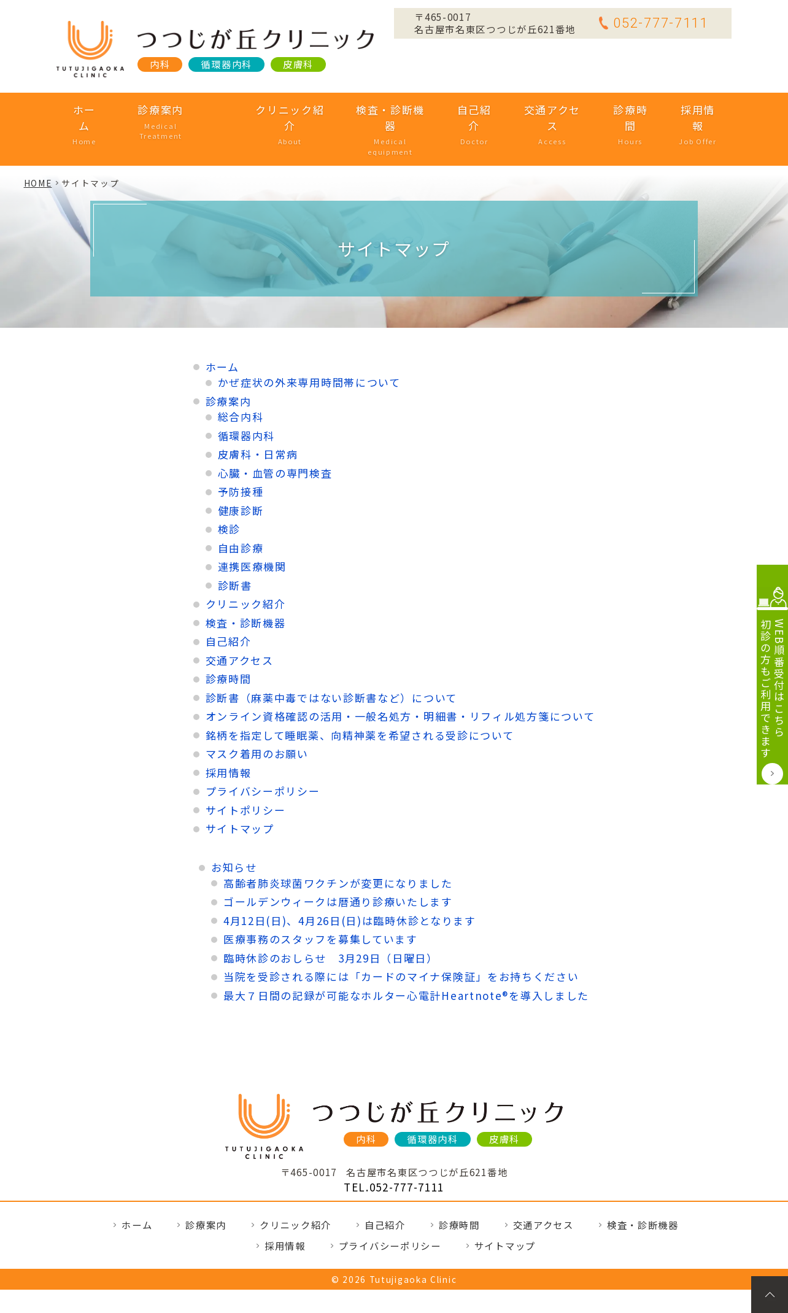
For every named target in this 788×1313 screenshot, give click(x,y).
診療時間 (613, 110)
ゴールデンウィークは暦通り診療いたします (338, 863)
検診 (229, 490)
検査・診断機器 (377, 110)
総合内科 (241, 378)
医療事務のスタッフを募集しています (320, 900)
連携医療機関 (252, 528)
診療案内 (178, 110)
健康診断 (241, 472)
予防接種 (241, 453)
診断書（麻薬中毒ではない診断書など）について (331, 659)
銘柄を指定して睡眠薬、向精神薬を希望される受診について (360, 697)
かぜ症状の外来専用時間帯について (309, 344)
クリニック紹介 (277, 110)
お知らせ (234, 829)
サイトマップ (240, 790)
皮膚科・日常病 (258, 416)
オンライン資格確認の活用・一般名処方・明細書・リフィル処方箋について (400, 678)
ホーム (103, 110)
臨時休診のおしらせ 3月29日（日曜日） (330, 919)
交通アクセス (537, 110)
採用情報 (679, 110)
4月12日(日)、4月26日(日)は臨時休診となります (349, 881)
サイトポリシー (246, 772)
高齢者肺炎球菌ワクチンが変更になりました (338, 844)
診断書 (235, 547)
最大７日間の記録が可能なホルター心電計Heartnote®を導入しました (406, 956)
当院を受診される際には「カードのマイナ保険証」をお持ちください (401, 938)
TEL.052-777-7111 (394, 1148)
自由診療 (241, 509)
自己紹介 (460, 110)
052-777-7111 (653, 23)
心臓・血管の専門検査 (275, 435)
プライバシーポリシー (263, 753)
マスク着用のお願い (257, 715)
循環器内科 (247, 397)
